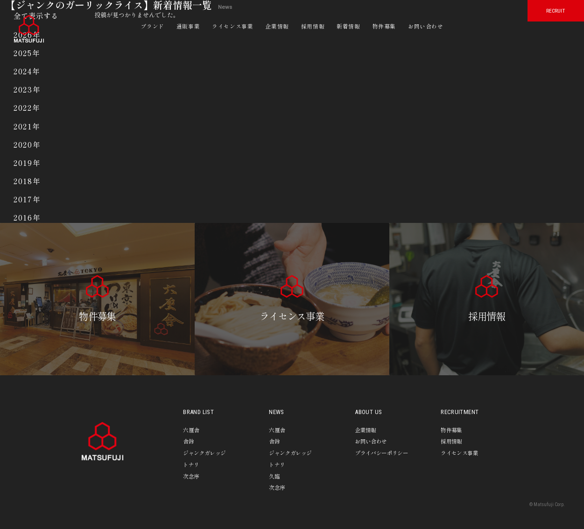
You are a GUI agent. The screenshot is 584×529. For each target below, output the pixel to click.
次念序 (191, 476)
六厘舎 (191, 430)
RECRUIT (555, 10)
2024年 (27, 71)
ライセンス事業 (232, 26)
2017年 (27, 199)
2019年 (27, 162)
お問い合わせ (425, 26)
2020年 (27, 144)
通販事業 (188, 26)
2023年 (27, 89)
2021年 (27, 126)
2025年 (27, 53)
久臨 (274, 476)
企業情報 (276, 26)
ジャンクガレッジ (204, 453)
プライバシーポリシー (381, 453)
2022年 (27, 107)
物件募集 (384, 26)
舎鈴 (188, 441)
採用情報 (312, 26)
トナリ (191, 464)
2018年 (27, 181)
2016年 (27, 217)
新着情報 (348, 26)
